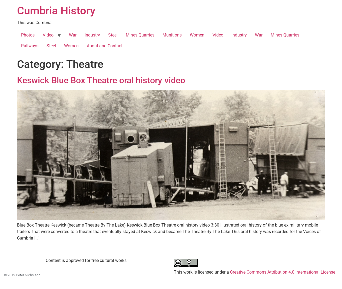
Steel (113, 35)
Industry (92, 35)
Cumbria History (56, 10)
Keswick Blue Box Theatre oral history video (101, 80)
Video (48, 35)
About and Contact (104, 45)
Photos (28, 35)
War (73, 35)
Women (197, 35)
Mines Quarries (140, 35)
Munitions (172, 35)
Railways (29, 45)
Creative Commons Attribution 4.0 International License (282, 272)
